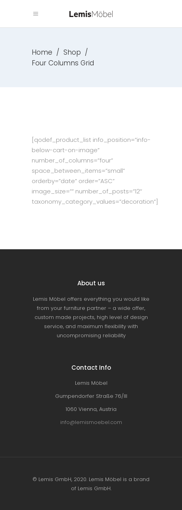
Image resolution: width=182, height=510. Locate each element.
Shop (72, 52)
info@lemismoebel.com (91, 422)
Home (42, 52)
